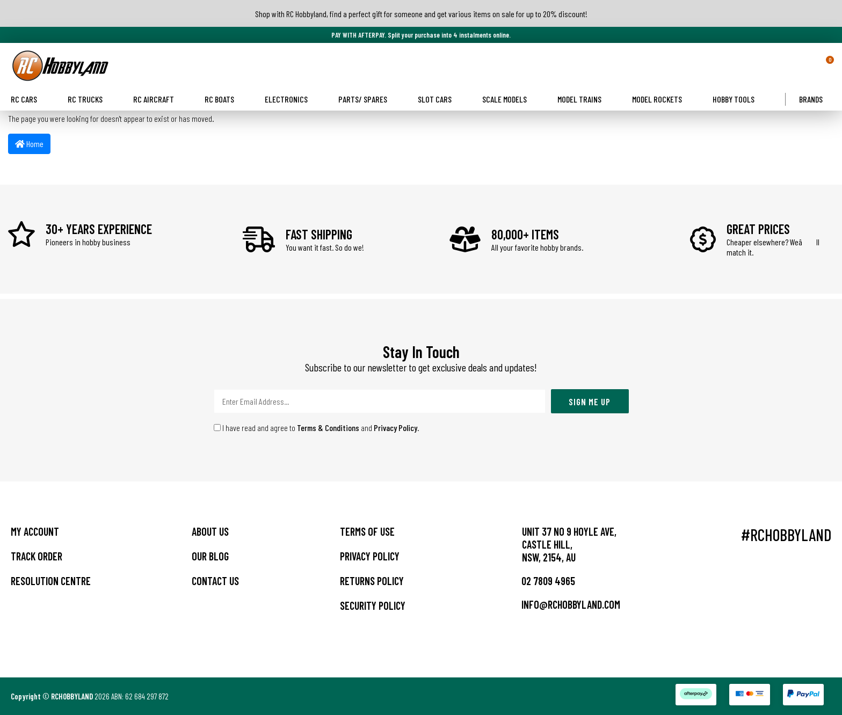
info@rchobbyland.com (563, 604)
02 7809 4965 (540, 580)
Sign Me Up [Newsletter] (590, 401)
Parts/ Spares (367, 99)
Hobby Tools (738, 99)
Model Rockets (661, 99)
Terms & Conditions (328, 427)
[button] (811, 65)
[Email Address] (380, 401)
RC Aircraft (158, 99)
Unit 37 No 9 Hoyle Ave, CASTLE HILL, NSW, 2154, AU (569, 544)
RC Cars (28, 99)
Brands (815, 99)
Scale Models (508, 99)
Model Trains (583, 99)
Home (29, 143)
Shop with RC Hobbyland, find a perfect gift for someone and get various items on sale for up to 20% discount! (421, 14)
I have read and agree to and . (316, 427)
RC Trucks (89, 99)
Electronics (290, 99)
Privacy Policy (395, 427)
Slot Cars (439, 99)
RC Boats (224, 99)
